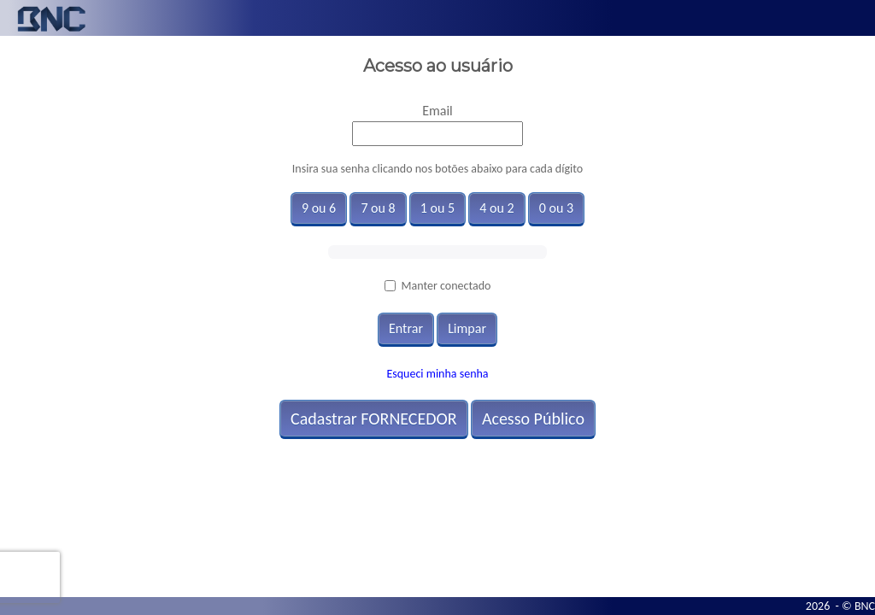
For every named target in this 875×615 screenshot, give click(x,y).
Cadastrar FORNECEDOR (374, 418)
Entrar (406, 328)
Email (437, 110)
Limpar (467, 328)
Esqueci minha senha (437, 373)
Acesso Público (533, 418)
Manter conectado (446, 285)
